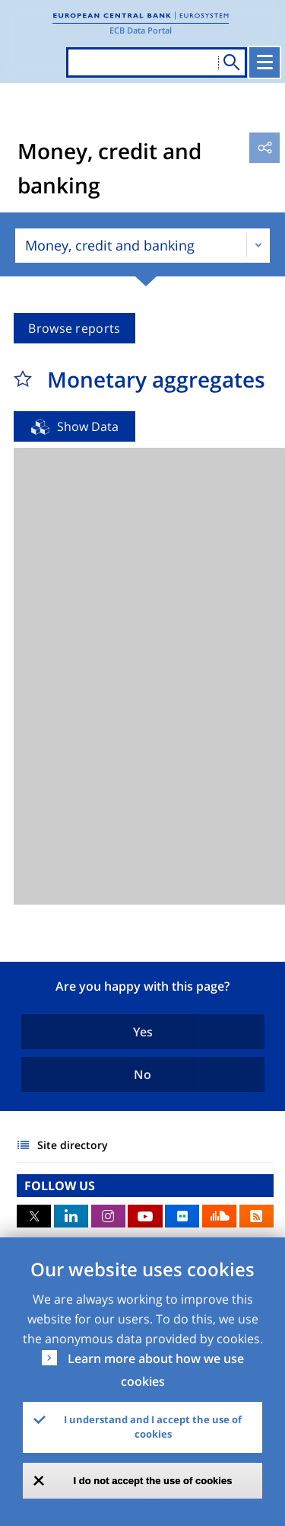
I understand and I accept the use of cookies (153, 1427)
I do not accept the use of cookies (153, 1480)
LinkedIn (71, 1216)
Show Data (88, 426)
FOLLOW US (59, 1185)
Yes (143, 1031)
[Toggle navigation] (264, 62)
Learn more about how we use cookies (156, 1370)
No (142, 1074)
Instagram (108, 1216)
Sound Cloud (219, 1216)
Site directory (72, 1145)
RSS (256, 1216)
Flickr (182, 1216)
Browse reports (74, 328)
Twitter (34, 1216)
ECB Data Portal (140, 30)
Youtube (145, 1216)
